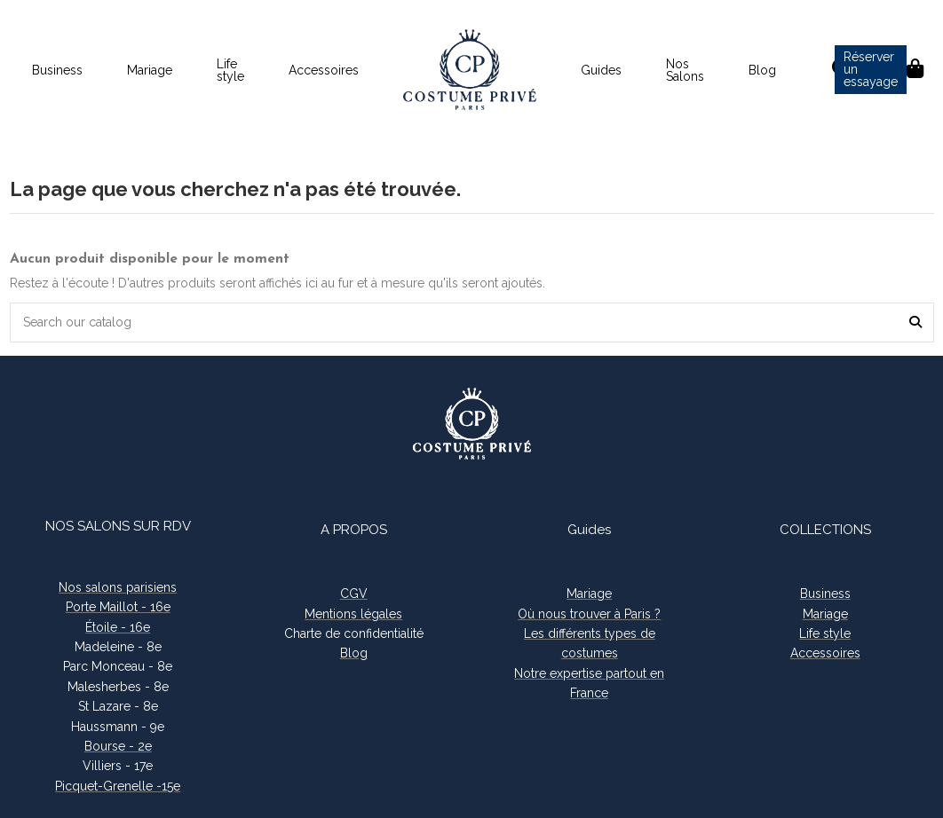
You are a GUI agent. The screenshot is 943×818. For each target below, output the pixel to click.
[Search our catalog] (915, 322)
